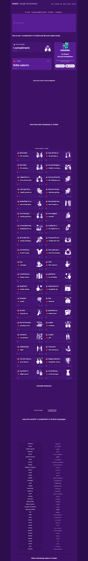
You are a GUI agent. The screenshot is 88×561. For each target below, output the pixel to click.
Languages (57, 3)
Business (69, 3)
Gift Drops (74, 3)
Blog (61, 3)
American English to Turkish (39, 12)
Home (28, 12)
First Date (50, 12)
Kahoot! (64, 3)
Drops (52, 3)
